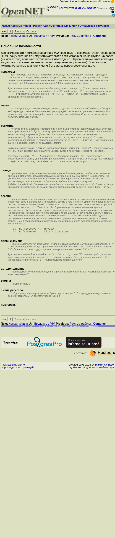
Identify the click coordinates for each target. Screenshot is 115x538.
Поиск (100, 8)
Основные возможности (21, 46)
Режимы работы (80, 35)
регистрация (90, 1)
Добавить (76, 376)
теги (107, 8)
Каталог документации (16, 25)
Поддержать (90, 376)
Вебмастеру (106, 376)
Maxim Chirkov (104, 373)
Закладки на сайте (13, 373)
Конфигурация (18, 35)
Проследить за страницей (18, 376)
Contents (99, 35)
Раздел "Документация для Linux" (55, 25)
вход (81, 1)
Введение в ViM (44, 35)
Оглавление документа (94, 25)
